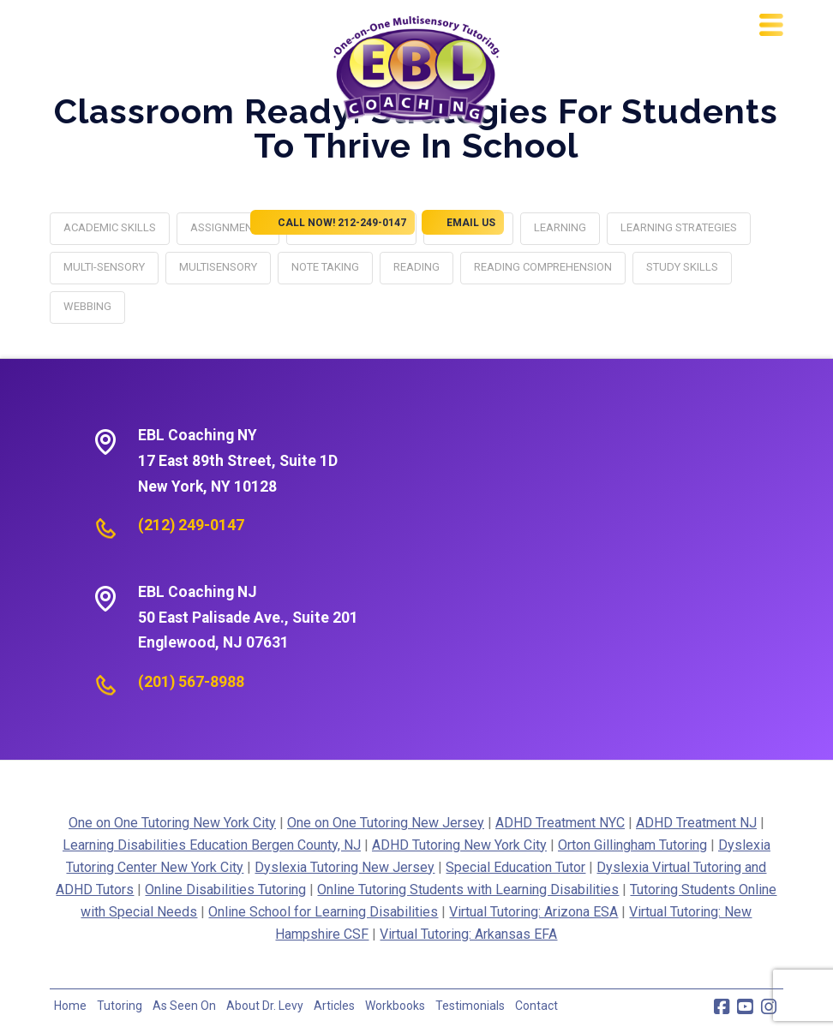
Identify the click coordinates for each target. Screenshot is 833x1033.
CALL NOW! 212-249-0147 (332, 223)
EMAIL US (462, 223)
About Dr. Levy (264, 1005)
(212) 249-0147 (191, 525)
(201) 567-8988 (191, 681)
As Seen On (184, 1005)
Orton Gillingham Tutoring (632, 845)
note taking (325, 266)
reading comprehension (543, 266)
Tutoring (119, 1005)
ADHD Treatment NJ (696, 823)
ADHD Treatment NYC (560, 823)
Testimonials (470, 1005)
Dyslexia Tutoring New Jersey (344, 867)
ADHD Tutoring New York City (459, 845)
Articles (334, 1005)
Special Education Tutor (515, 867)
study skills (682, 266)
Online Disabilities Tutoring (225, 889)
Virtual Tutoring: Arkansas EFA (468, 934)
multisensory (218, 266)
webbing (87, 306)
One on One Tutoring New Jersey (385, 823)
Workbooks (395, 1005)
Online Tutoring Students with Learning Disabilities (468, 889)
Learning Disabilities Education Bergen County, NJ (212, 845)
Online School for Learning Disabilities (323, 912)
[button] (771, 25)
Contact (536, 1005)
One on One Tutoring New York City (172, 823)
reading (416, 266)
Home (70, 1005)
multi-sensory (104, 266)
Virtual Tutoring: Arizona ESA (533, 912)
